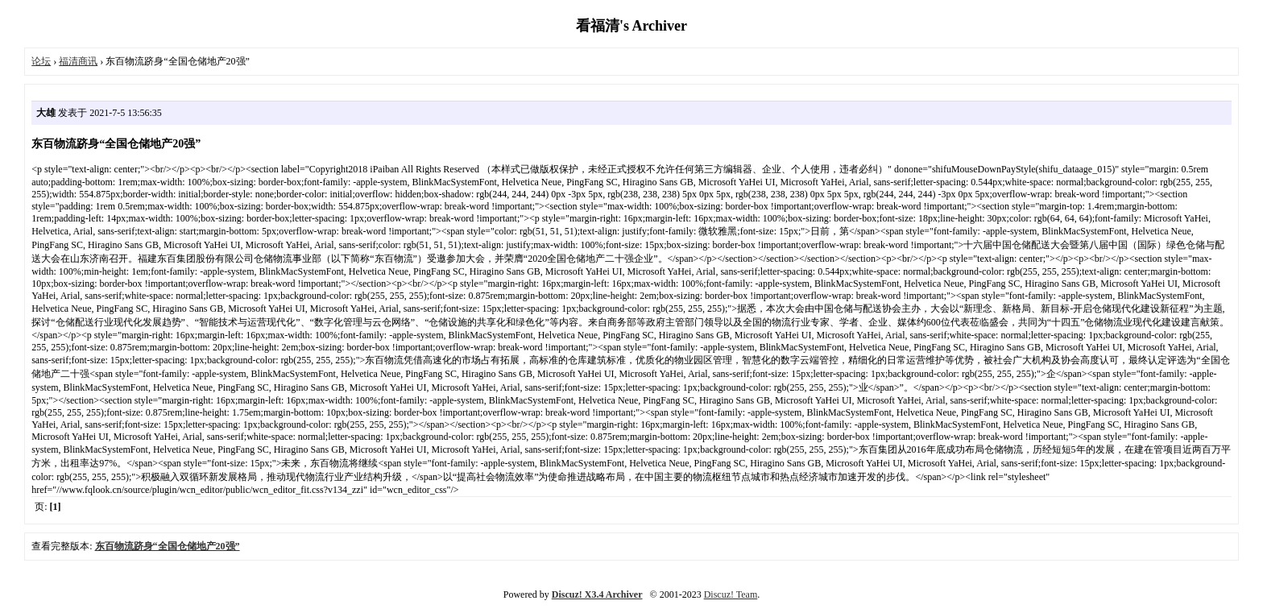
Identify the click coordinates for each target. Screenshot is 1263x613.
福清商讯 (78, 61)
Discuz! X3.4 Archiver (597, 594)
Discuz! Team (731, 594)
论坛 (41, 61)
